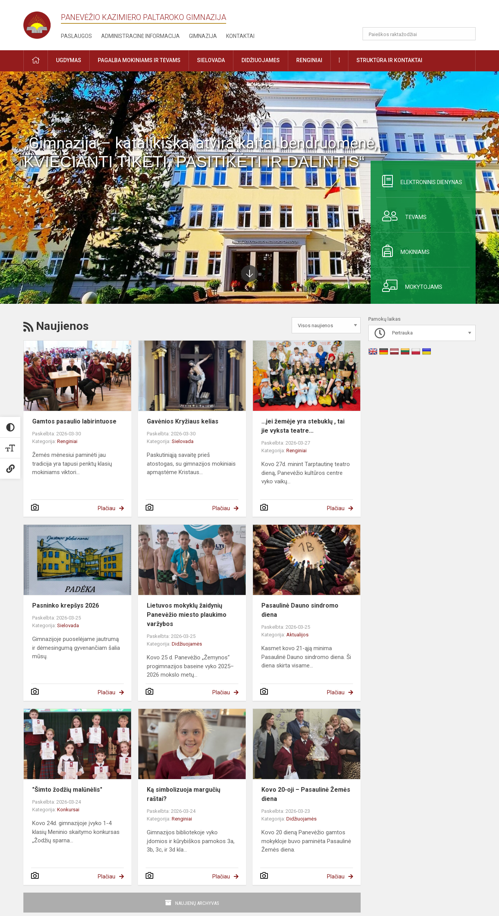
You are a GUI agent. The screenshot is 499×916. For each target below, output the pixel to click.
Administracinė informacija (140, 36)
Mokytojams (409, 286)
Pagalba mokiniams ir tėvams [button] (139, 60)
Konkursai (68, 809)
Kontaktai (240, 36)
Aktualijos (297, 635)
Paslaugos (76, 36)
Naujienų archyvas (197, 903)
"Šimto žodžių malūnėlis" (67, 789)
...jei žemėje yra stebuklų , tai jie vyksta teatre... (303, 426)
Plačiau (106, 508)
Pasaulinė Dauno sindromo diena (299, 610)
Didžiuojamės (187, 644)
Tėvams (401, 216)
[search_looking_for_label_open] (467, 33)
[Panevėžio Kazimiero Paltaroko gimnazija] (42, 22)
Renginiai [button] (309, 60)
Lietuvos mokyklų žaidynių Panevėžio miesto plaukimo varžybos (187, 615)
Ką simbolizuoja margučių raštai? (183, 794)
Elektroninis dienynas (419, 181)
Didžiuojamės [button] (260, 60)
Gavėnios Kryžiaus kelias (182, 421)
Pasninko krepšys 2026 (65, 605)
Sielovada (183, 441)
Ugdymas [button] (68, 60)
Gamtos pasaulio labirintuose (74, 421)
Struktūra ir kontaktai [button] (389, 60)
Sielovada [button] (211, 60)
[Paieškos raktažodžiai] (419, 33)
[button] (423, 16)
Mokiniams (403, 251)
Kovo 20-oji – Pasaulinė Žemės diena (305, 794)
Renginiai (67, 441)
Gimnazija (203, 36)
